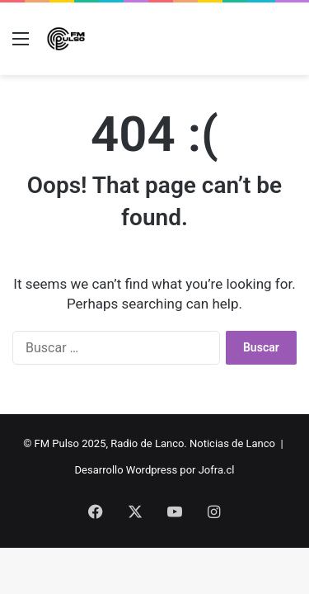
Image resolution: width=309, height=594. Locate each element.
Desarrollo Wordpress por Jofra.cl (155, 470)
